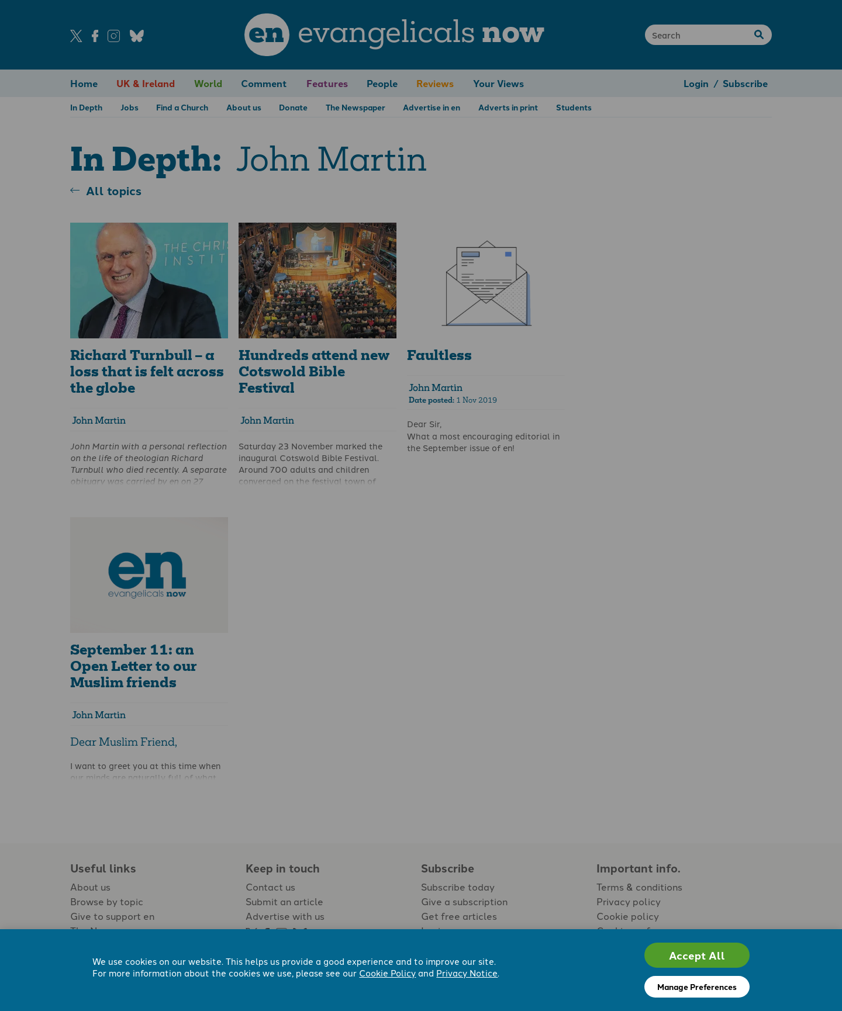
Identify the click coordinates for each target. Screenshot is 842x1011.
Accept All (697, 955)
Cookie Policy (387, 973)
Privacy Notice (467, 973)
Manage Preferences (697, 986)
